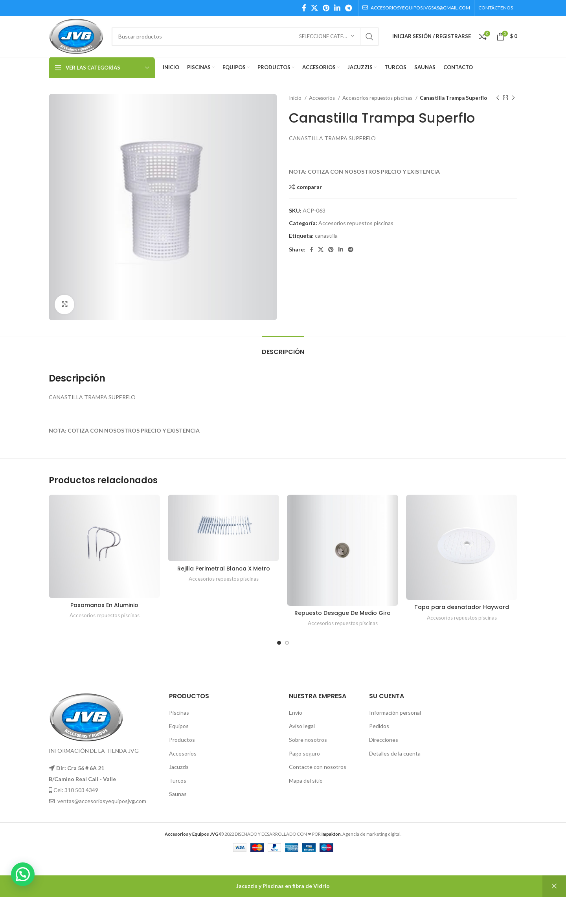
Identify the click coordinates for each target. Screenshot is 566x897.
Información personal (395, 712)
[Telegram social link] (348, 8)
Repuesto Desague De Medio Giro (342, 613)
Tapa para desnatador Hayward (461, 607)
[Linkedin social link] (337, 8)
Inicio (296, 98)
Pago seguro (304, 753)
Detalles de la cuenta (395, 753)
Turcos (177, 780)
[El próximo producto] (513, 98)
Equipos (179, 726)
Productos (182, 739)
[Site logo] (76, 35)
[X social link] (314, 8)
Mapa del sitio (306, 780)
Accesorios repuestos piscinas (377, 98)
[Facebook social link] (304, 8)
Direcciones (383, 739)
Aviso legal (302, 726)
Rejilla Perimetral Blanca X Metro (223, 568)
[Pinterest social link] (326, 8)
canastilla (326, 235)
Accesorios (322, 98)
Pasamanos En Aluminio (104, 605)
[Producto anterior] (498, 98)
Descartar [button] (554, 886)
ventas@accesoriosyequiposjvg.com (101, 801)
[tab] (283, 348)
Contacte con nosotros (317, 766)
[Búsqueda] (245, 37)
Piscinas (179, 712)
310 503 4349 (81, 790)
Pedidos (379, 726)
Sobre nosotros (308, 739)
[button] (23, 874)
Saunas (178, 794)
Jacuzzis (179, 766)
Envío (295, 712)
